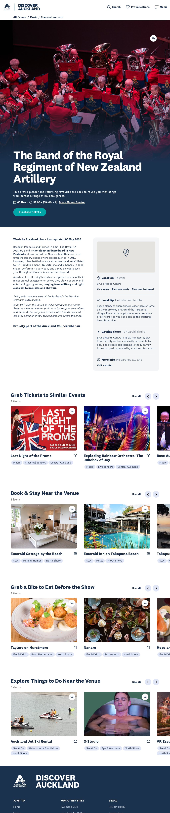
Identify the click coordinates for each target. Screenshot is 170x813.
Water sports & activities (43, 748)
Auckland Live (69, 806)
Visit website (104, 365)
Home (16, 806)
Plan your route (120, 289)
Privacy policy (117, 806)
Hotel (99, 560)
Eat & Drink (20, 654)
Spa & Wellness (111, 748)
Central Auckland (60, 462)
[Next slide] (156, 396)
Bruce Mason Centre (72, 202)
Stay (16, 560)
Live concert (105, 466)
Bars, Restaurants (42, 654)
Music (16, 462)
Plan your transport (143, 289)
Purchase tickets (30, 212)
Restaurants (111, 654)
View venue (103, 289)
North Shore (53, 560)
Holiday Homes (32, 560)
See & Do (18, 748)
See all (136, 396)
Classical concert (35, 462)
